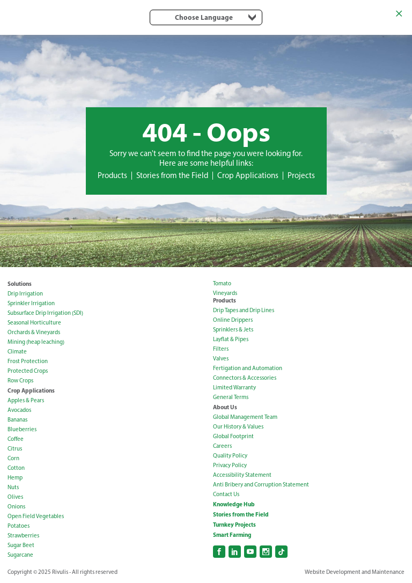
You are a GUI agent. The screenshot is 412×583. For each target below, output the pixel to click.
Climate (17, 351)
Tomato (222, 283)
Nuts (13, 487)
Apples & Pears (26, 400)
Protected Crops (28, 370)
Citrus (15, 448)
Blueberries (22, 429)
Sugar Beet (21, 545)
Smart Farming (232, 534)
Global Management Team (245, 417)
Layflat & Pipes (230, 339)
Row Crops (20, 380)
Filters (221, 348)
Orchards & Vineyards (34, 332)
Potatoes (19, 525)
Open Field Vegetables (36, 516)
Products (112, 175)
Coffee (16, 439)
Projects (301, 175)
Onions (16, 506)
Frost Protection (28, 361)
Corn (13, 458)
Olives (15, 496)
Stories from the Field (172, 175)
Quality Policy (230, 455)
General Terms (230, 397)
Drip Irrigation (25, 293)
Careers (222, 445)
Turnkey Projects (234, 524)
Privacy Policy (230, 465)
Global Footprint (233, 436)
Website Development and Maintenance (354, 572)
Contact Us (226, 494)
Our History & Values (238, 426)
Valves (221, 358)
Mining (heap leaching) (36, 341)
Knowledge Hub (234, 504)
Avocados (19, 410)
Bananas (17, 419)
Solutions (20, 283)
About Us (225, 407)
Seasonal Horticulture (34, 322)
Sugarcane (20, 554)
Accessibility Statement (242, 474)
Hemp (15, 477)
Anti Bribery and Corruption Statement (261, 484)
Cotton (16, 467)
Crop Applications (247, 175)
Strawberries (23, 535)
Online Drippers (233, 319)
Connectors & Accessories (244, 377)
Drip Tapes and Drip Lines (243, 310)
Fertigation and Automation (247, 368)
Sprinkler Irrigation (31, 303)
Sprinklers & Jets (233, 329)
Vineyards (225, 293)
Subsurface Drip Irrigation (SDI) (45, 312)
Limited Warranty (234, 387)
